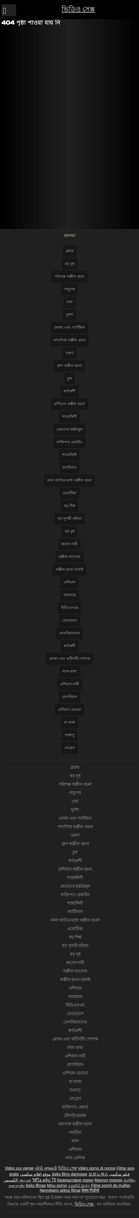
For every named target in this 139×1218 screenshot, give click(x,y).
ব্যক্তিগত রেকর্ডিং (69, 442)
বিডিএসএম (69, 607)
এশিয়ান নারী (69, 684)
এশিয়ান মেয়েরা (69, 709)
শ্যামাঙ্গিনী (69, 455)
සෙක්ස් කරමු (79, 1185)
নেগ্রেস (69, 748)
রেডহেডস (69, 620)
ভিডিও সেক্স (78, 9)
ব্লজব (69, 251)
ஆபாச (25, 1180)
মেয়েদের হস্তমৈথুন (69, 429)
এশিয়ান (69, 582)
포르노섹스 (98, 1174)
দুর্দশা (69, 314)
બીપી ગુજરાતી (46, 1168)
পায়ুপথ (69, 289)
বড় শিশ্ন (69, 506)
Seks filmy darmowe (69, 1174)
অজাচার (69, 595)
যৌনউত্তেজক (75, 1115)
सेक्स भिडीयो (90, 1190)
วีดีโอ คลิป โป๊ (44, 1180)
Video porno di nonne (97, 1168)
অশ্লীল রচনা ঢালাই (69, 569)
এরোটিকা (69, 493)
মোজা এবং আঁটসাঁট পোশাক (69, 658)
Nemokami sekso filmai (60, 1190)
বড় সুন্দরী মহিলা (69, 518)
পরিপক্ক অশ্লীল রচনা (69, 276)
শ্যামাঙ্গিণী (69, 416)
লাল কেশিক (75, 1158)
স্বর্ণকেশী (69, 391)
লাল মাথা (69, 671)
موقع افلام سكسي (35, 1174)
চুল (69, 378)
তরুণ (69, 353)
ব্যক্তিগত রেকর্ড (75, 1107)
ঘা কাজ (69, 722)
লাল (75, 1141)
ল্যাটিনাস (69, 467)
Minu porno (57, 1185)
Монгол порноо (108, 1180)
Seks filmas (36, 1185)
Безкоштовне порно (75, 1180)
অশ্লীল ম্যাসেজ (69, 557)
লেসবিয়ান (69, 697)
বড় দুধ (69, 264)
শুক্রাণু (69, 735)
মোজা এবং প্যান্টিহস (69, 327)
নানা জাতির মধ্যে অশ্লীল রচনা (69, 480)
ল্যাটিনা (75, 1132)
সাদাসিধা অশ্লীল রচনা (69, 340)
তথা (69, 302)
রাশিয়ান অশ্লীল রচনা (69, 404)
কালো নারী (69, 544)
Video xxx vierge (19, 1168)
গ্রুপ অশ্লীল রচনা (69, 365)
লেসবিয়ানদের (69, 633)
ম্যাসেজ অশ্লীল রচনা (75, 1124)
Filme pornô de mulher (111, 1185)
